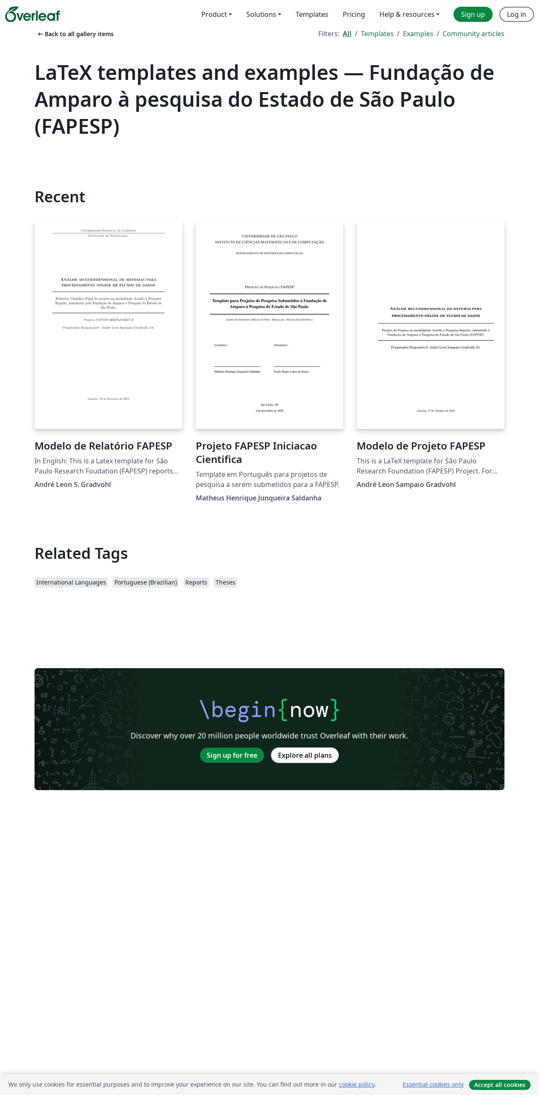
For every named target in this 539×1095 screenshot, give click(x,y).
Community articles (473, 33)
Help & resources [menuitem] (407, 14)
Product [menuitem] (214, 14)
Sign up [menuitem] (473, 14)
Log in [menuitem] (516, 14)
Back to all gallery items (75, 34)
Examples (418, 33)
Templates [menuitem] (312, 14)
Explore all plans (305, 755)
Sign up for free (232, 755)
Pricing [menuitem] (354, 14)
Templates (377, 33)
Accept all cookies (500, 1085)
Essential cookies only (433, 1084)
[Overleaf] (32, 14)
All (347, 33)
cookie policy (356, 1084)
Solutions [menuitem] (261, 14)
